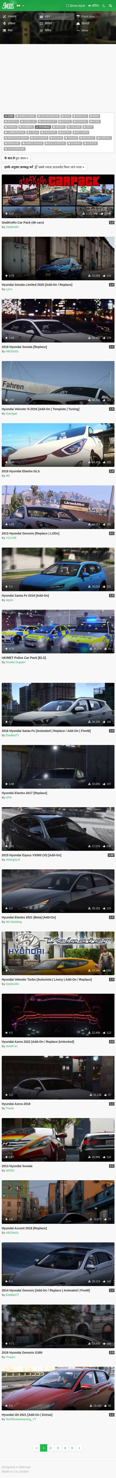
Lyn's (9, 289)
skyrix (9, 600)
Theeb (10, 1108)
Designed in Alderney (16, 1467)
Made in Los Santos (15, 1471)
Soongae (11, 413)
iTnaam (10, 1357)
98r (8, 475)
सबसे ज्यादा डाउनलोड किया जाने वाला (44, 167)
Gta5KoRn (12, 227)
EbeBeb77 (12, 735)
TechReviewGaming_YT (21, 1419)
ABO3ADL (12, 351)
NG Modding (14, 921)
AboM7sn (12, 1046)
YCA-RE (11, 537)
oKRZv (10, 1170)
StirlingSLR (13, 859)
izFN (9, 797)
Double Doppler (15, 662)
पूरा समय (16, 158)
